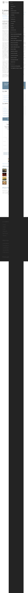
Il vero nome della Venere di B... (8, 250)
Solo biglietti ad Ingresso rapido (16, 68)
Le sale (12, 25)
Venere (4, 108)
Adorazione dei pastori (7, 110)
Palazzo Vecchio (14, 57)
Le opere (12, 23)
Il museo (11, 4)
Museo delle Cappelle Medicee (16, 40)
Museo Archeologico (14, 44)
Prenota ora (13, 19)
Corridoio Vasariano (14, 55)
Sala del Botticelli (6, 95)
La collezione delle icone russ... (7, 247)
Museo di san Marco (14, 42)
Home (11, 2)
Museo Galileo (13, 49)
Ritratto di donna (6, 115)
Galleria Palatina (14, 38)
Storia (12, 8)
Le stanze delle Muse (6, 243)
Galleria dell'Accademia (15, 36)
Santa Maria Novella (14, 59)
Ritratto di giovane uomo (8, 111)
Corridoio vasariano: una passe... (8, 252)
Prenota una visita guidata (15, 66)
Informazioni (13, 6)
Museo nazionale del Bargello (16, 34)
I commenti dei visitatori (15, 12)
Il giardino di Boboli (14, 51)
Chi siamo (4, 224)
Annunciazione (6, 113)
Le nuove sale (13, 29)
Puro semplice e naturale (7, 245)
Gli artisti (12, 27)
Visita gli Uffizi (12, 17)
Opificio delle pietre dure (15, 46)
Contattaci (12, 15)
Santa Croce (13, 61)
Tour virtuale (13, 21)
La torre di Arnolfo (14, 53)
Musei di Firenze (13, 32)
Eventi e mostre (13, 10)
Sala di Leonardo (6, 99)
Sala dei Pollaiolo (6, 97)
